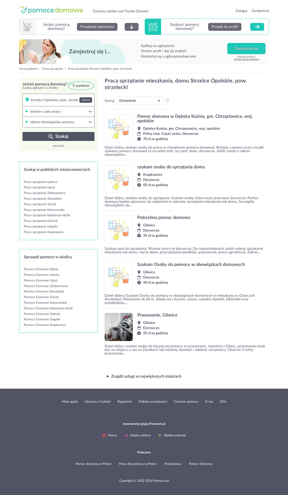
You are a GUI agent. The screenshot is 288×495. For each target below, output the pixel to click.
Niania (109, 435)
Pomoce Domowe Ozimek (42, 314)
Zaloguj (241, 11)
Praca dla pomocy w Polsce (138, 464)
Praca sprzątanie (52, 68)
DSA (223, 401)
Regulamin (124, 401)
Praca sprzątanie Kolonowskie (44, 210)
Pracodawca (172, 464)
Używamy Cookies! (98, 401)
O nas (209, 401)
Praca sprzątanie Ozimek (41, 221)
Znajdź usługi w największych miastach (146, 377)
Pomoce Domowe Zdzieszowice (46, 286)
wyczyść (58, 145)
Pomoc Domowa (200, 464)
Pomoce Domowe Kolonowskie (45, 302)
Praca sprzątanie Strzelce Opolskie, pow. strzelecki (100, 68)
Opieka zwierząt (172, 435)
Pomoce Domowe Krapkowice (45, 325)
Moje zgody (70, 401)
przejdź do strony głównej (53, 9)
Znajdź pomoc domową (246, 59)
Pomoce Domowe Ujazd (40, 280)
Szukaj (58, 136)
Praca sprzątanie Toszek (40, 204)
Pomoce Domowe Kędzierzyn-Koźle (48, 308)
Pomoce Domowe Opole (41, 269)
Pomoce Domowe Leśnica (42, 274)
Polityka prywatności (153, 401)
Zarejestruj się (246, 48)
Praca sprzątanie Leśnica (40, 182)
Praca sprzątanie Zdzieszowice (44, 193)
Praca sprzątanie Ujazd (39, 187)
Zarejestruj (260, 11)
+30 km (85, 100)
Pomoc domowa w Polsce (93, 464)
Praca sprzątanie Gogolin (41, 226)
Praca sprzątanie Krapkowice (43, 232)
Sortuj (109, 101)
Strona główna (28, 68)
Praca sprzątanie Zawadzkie (43, 198)
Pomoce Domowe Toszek (41, 297)
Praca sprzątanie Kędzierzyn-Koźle (47, 215)
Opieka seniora (137, 435)
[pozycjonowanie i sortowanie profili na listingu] (167, 101)
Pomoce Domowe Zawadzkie (44, 291)
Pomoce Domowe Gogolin (42, 319)
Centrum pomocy (186, 401)
